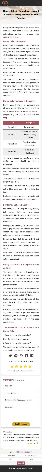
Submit (21, 463)
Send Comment (21, 424)
